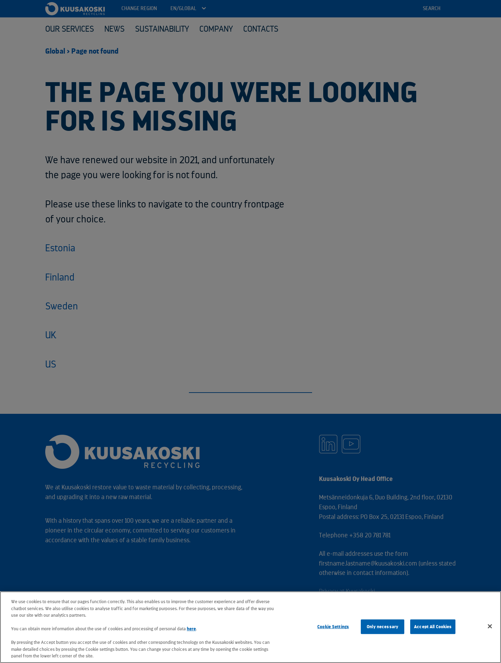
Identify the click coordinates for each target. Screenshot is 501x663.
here (191, 628)
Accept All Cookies (433, 626)
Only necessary (382, 626)
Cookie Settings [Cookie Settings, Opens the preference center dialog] (333, 626)
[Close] (490, 626)
